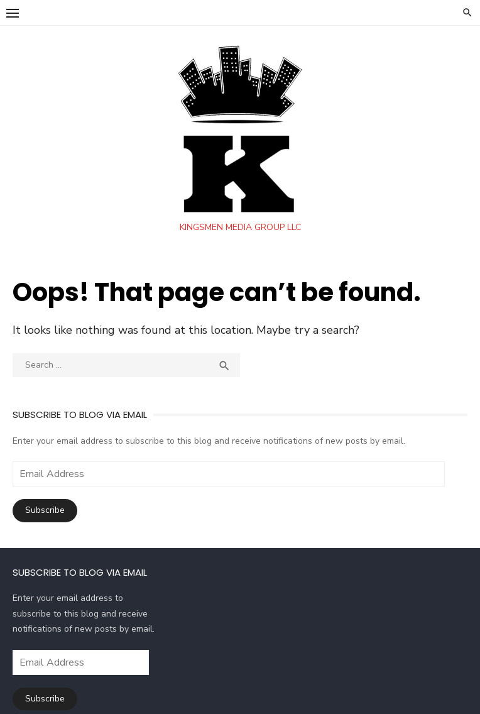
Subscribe (45, 510)
